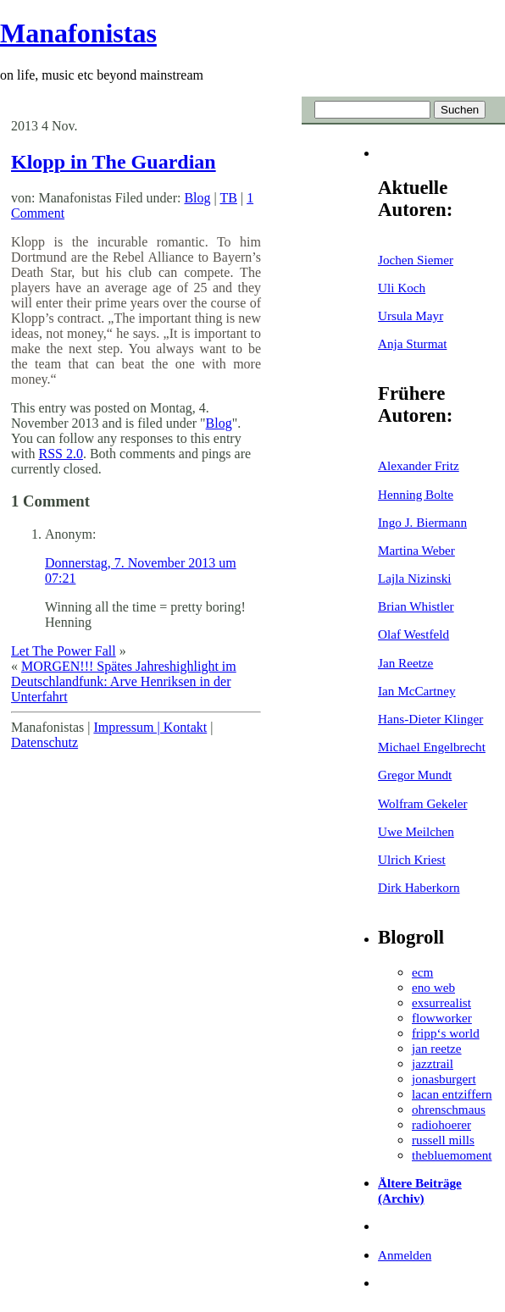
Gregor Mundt (415, 774)
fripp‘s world (446, 1033)
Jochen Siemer (415, 259)
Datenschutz (44, 742)
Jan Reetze (405, 663)
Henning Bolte (415, 494)
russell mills (443, 1139)
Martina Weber (416, 550)
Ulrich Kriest (412, 859)
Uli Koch (401, 287)
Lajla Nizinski (414, 578)
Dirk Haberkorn (419, 887)
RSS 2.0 (60, 453)
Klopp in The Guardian (113, 162)
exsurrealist (441, 1002)
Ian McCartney (417, 691)
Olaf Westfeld (413, 634)
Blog (197, 198)
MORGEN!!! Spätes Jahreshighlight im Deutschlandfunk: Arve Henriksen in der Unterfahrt (123, 681)
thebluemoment (451, 1155)
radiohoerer (441, 1124)
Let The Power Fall (63, 651)
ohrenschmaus (449, 1109)
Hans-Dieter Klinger (430, 718)
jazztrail (432, 1063)
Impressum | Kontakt (150, 727)
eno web (433, 987)
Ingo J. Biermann (422, 522)
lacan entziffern (452, 1094)
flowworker (442, 1017)
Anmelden (404, 1255)
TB (227, 198)
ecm (422, 972)
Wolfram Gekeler (422, 803)
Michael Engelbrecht (432, 746)
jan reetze (437, 1048)
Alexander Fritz (418, 465)
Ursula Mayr (410, 315)
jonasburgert (444, 1078)
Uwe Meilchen (416, 831)
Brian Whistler (416, 606)
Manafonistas (78, 33)
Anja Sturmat (412, 343)
